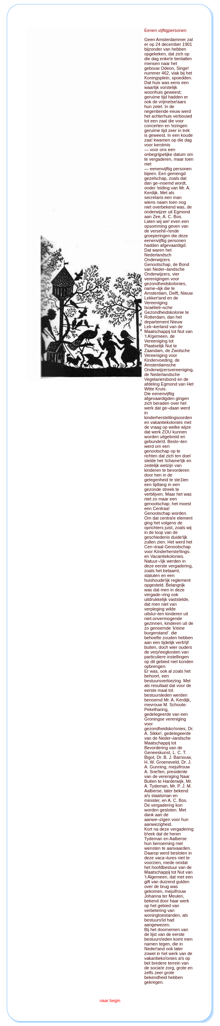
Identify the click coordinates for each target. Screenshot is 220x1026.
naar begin (110, 1000)
